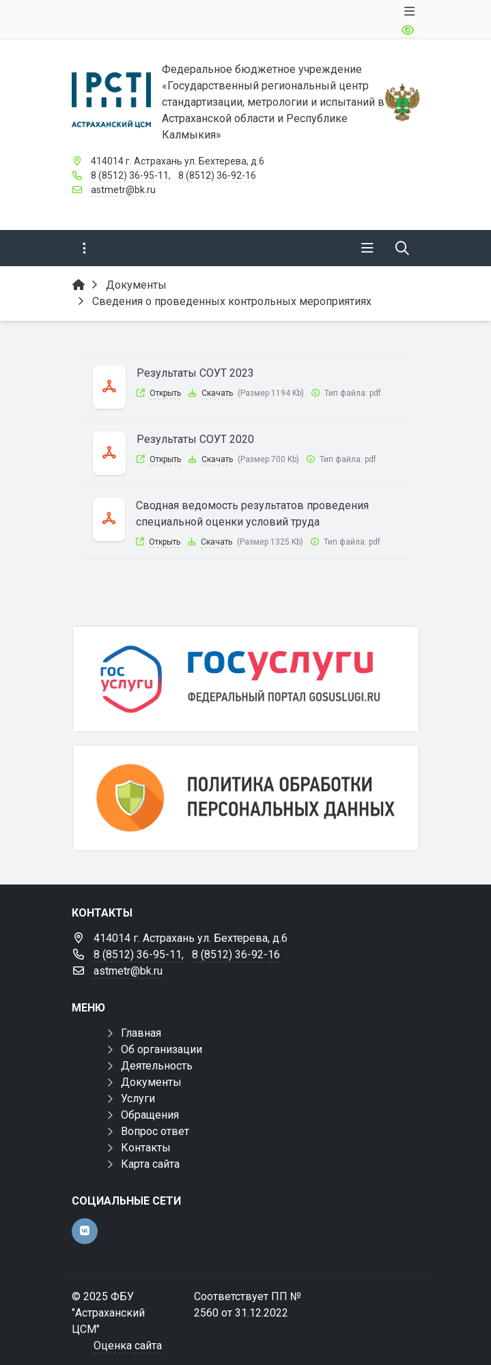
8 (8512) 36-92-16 (217, 175)
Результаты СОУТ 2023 (195, 373)
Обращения (150, 1114)
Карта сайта (150, 1164)
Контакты (146, 1147)
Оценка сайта (128, 1345)
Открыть (165, 393)
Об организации (161, 1049)
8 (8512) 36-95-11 (130, 175)
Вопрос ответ (155, 1131)
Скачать (217, 393)
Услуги (138, 1098)
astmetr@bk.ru (123, 189)
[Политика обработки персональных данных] (245, 798)
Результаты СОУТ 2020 (195, 439)
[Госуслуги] (245, 679)
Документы (151, 1082)
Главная (141, 1032)
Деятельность (157, 1065)
